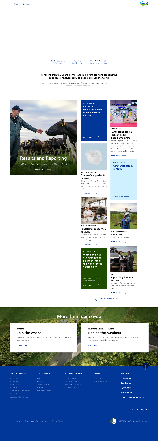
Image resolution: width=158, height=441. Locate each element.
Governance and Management (20, 391)
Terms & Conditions (58, 421)
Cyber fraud (126, 388)
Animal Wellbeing (43, 384)
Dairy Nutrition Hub (74, 374)
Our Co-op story (15, 378)
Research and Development (19, 397)
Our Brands (13, 387)
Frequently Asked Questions (102, 381)
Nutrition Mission (70, 378)
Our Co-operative (18, 374)
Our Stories (126, 383)
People (39, 381)
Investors (125, 374)
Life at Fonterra (98, 378)
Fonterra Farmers (15, 384)
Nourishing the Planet (72, 387)
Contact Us (126, 378)
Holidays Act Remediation (132, 397)
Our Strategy (14, 381)
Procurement (127, 393)
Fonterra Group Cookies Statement (36, 421)
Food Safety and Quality (73, 384)
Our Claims (41, 387)
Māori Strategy (14, 394)
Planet (39, 378)
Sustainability (43, 374)
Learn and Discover (71, 381)
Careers (96, 374)
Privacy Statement (16, 421)
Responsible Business (44, 391)
